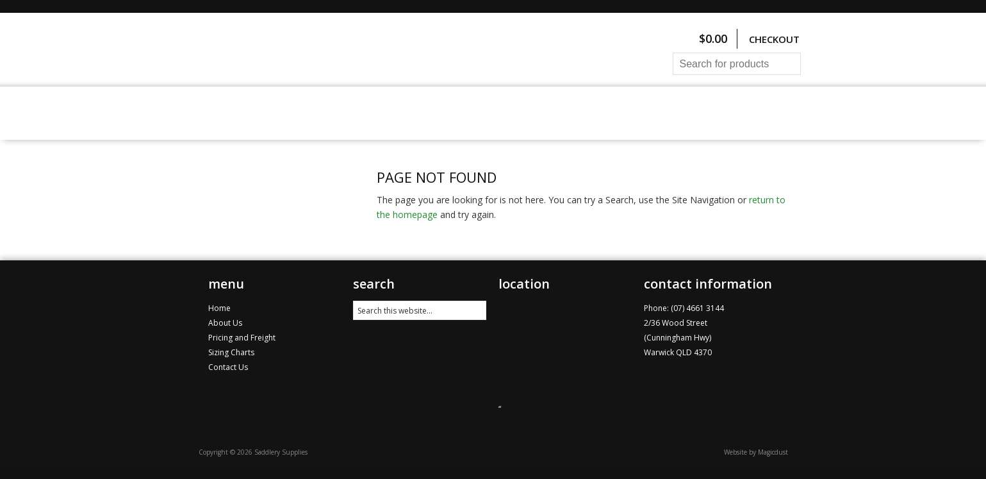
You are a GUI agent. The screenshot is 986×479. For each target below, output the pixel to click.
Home (208, 112)
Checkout (774, 39)
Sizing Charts (366, 112)
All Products (277, 112)
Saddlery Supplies (362, 50)
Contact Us (641, 112)
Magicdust (773, 452)
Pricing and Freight (473, 112)
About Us (569, 112)
